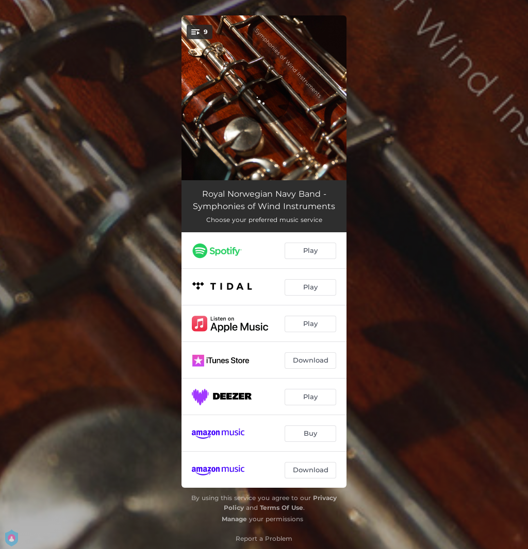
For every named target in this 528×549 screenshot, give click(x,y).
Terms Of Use (281, 507)
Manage (234, 519)
